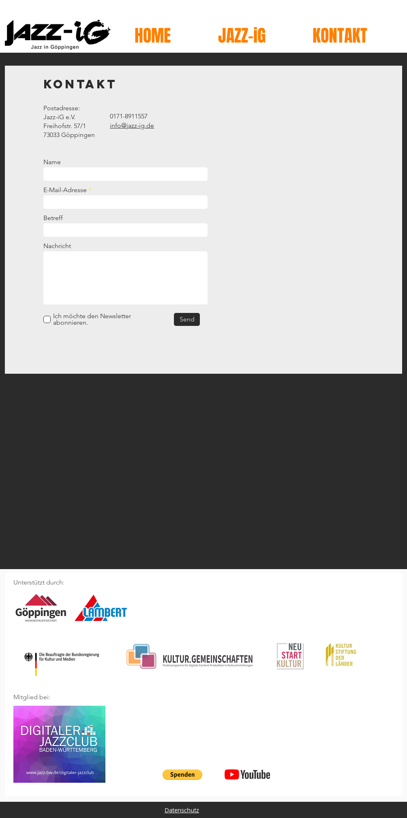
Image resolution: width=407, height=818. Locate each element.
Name (52, 162)
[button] (182, 774)
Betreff (53, 218)
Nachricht (57, 246)
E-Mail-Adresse (65, 190)
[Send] (187, 319)
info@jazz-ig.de (132, 125)
